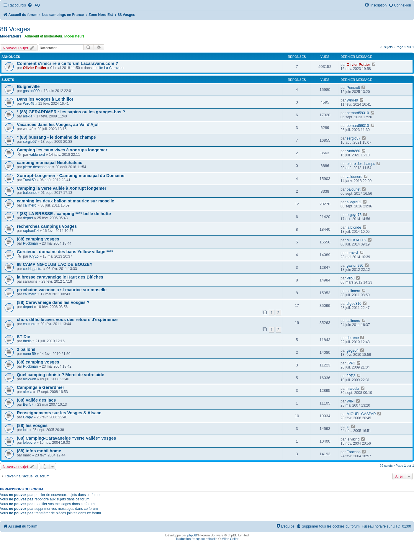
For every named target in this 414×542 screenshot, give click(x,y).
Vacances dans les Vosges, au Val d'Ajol (58, 124)
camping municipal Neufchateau (50, 162)
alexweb (29, 379)
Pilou (351, 278)
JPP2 (351, 363)
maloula (353, 389)
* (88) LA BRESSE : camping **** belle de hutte (64, 213)
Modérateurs (74, 36)
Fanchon (354, 452)
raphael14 (31, 231)
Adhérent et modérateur (43, 36)
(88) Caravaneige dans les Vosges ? (53, 302)
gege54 (353, 350)
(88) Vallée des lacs (36, 400)
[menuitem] (33, 5)
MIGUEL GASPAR (361, 414)
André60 (353, 151)
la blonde (354, 227)
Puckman (30, 243)
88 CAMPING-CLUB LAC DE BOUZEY (54, 264)
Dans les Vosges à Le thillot (45, 99)
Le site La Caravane (109, 68)
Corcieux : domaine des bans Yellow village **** (65, 251)
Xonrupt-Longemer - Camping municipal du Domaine (71, 175)
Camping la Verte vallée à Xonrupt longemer (61, 188)
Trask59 (29, 180)
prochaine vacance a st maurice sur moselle (62, 289)
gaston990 (31, 91)
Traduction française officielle (196, 539)
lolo (26, 430)
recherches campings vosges (47, 226)
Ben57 (28, 404)
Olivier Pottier (34, 68)
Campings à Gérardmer (40, 387)
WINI (351, 401)
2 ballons (26, 349)
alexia (27, 116)
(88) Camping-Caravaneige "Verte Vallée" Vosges (66, 438)
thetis (27, 341)
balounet (30, 193)
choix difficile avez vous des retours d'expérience (67, 319)
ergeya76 (354, 215)
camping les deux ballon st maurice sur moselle (65, 201)
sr (348, 427)
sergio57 (30, 142)
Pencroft (353, 88)
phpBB (192, 535)
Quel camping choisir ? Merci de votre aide (60, 374)
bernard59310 (358, 113)
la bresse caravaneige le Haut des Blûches (60, 277)
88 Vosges (15, 29)
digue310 (354, 304)
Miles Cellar (230, 539)
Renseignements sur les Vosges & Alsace (59, 412)
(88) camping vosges (38, 239)
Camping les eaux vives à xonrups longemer (62, 150)
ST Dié (23, 336)
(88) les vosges (32, 425)
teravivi (352, 253)
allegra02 (354, 202)
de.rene (353, 338)
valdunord (37, 155)
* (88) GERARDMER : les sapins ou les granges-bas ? (71, 111)
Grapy (28, 417)
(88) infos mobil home (39, 450)
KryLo (34, 256)
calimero (30, 205)
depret (28, 218)
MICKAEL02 (356, 240)
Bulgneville (28, 86)
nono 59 (29, 354)
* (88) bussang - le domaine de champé (56, 137)
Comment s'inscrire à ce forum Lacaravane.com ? (67, 63)
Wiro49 (28, 103)
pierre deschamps (37, 167)
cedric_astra (32, 269)
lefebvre (29, 443)
